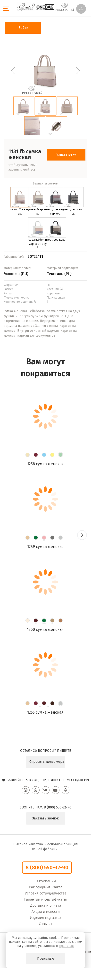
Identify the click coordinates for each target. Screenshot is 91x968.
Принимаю (45, 959)
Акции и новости (46, 911)
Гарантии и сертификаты (45, 899)
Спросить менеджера (46, 762)
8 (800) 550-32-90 (57, 807)
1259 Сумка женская (45, 546)
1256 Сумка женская (45, 464)
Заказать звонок (45, 818)
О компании (45, 881)
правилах (66, 946)
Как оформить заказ (45, 887)
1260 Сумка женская (45, 629)
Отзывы (45, 923)
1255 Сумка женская (45, 712)
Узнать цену (66, 154)
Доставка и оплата (45, 905)
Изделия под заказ (45, 917)
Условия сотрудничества (45, 893)
